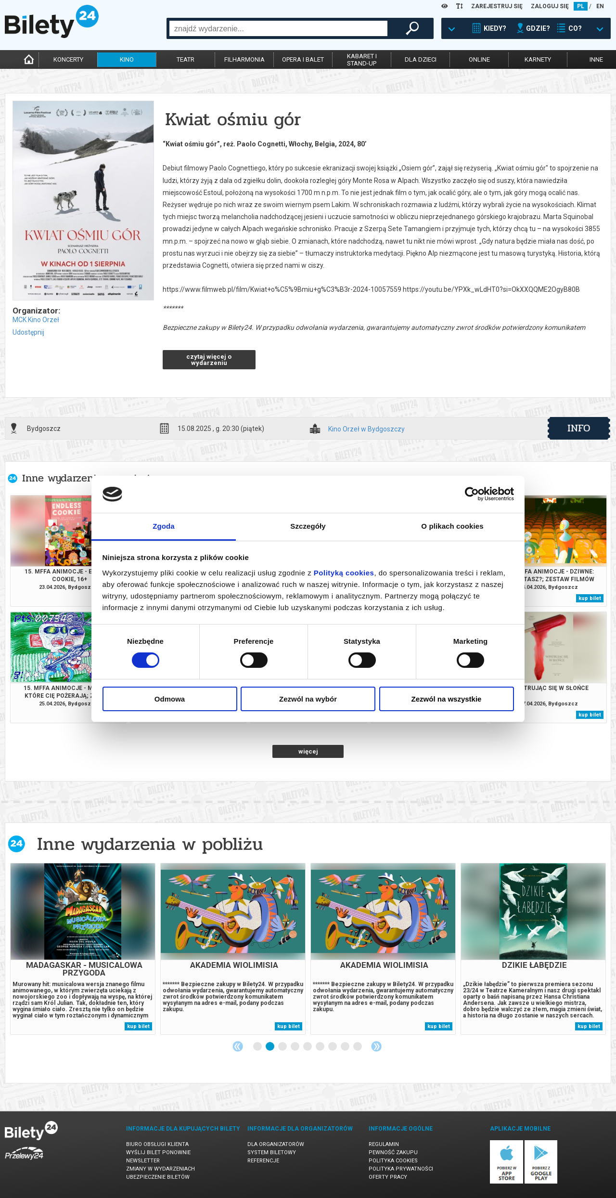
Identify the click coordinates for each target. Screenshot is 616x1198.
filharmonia (244, 59)
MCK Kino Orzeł (36, 320)
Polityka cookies (393, 1161)
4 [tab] (295, 1047)
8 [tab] (345, 1047)
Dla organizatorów (275, 1144)
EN (600, 6)
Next (376, 1046)
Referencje (263, 1161)
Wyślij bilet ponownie (158, 1152)
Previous (237, 1046)
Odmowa (169, 699)
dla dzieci (420, 59)
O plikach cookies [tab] (452, 526)
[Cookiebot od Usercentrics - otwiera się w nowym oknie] (472, 494)
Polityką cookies (344, 573)
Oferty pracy (388, 1177)
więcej (308, 751)
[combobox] (278, 28)
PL (580, 6)
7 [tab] (333, 1047)
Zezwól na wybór (308, 699)
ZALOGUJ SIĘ (550, 6)
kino (127, 59)
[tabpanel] (82, 949)
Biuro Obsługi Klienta (157, 1144)
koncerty (68, 59)
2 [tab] (270, 1047)
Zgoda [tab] (164, 526)
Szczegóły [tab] (307, 526)
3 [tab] (283, 1047)
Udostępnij (28, 332)
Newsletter (143, 1161)
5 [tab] (308, 1047)
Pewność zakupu (393, 1152)
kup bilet (589, 598)
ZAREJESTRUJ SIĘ (497, 6)
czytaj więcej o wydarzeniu (208, 359)
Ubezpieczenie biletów (158, 1177)
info (578, 428)
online (479, 59)
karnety (538, 59)
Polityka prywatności (401, 1169)
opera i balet (303, 59)
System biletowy (271, 1152)
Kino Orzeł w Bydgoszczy (366, 429)
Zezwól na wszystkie (446, 699)
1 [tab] (258, 1047)
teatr (185, 59)
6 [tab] (320, 1047)
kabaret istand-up (362, 59)
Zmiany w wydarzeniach (160, 1169)
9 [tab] (358, 1047)
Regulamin (384, 1144)
